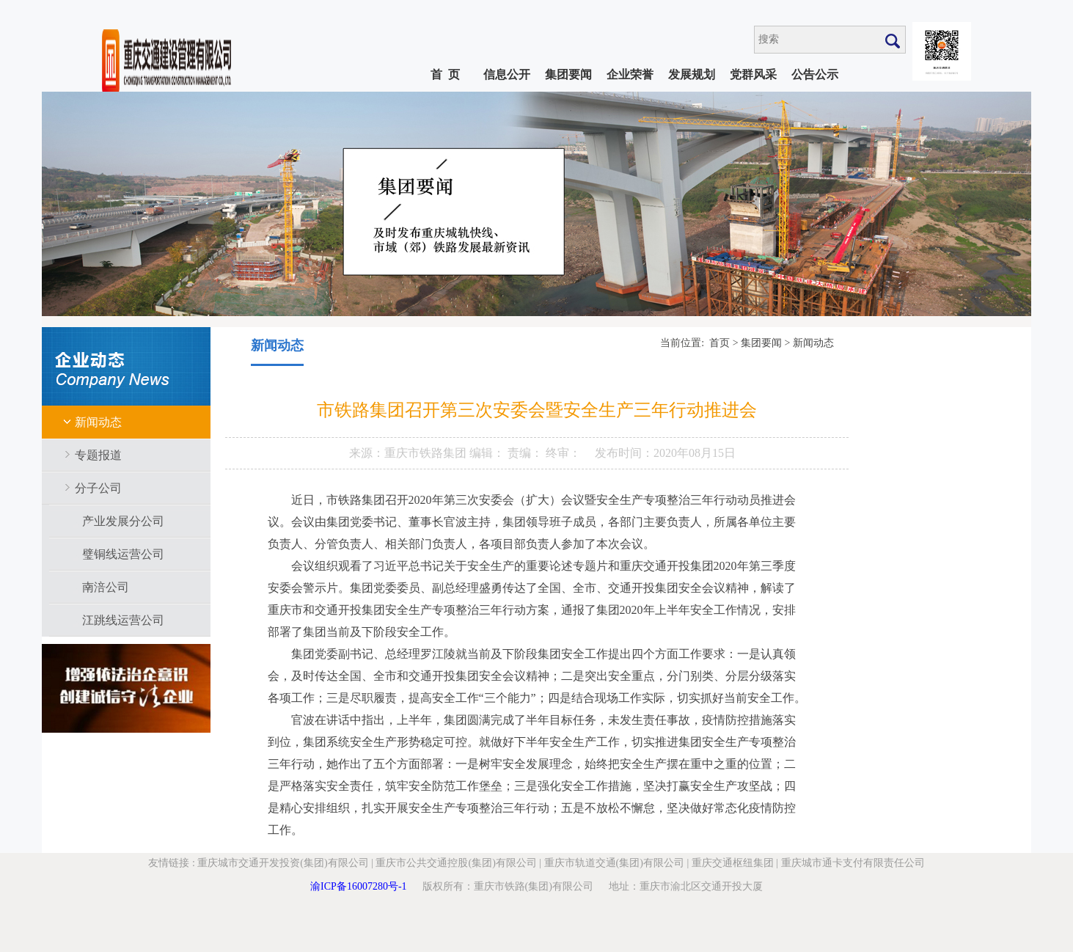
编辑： (488, 453)
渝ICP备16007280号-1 (358, 886)
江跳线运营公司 (123, 620)
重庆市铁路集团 (426, 453)
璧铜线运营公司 (123, 554)
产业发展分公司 (123, 521)
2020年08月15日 (694, 453)
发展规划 (691, 74)
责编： (527, 453)
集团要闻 (568, 74)
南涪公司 (105, 587)
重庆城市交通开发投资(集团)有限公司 (282, 862)
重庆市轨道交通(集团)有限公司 (614, 862)
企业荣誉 (630, 74)
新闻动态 (98, 422)
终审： (563, 453)
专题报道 (98, 455)
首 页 (445, 74)
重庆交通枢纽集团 (733, 862)
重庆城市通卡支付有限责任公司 (853, 862)
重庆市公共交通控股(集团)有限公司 (456, 862)
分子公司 (98, 488)
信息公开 (506, 74)
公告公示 (814, 74)
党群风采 (753, 74)
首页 (719, 342)
